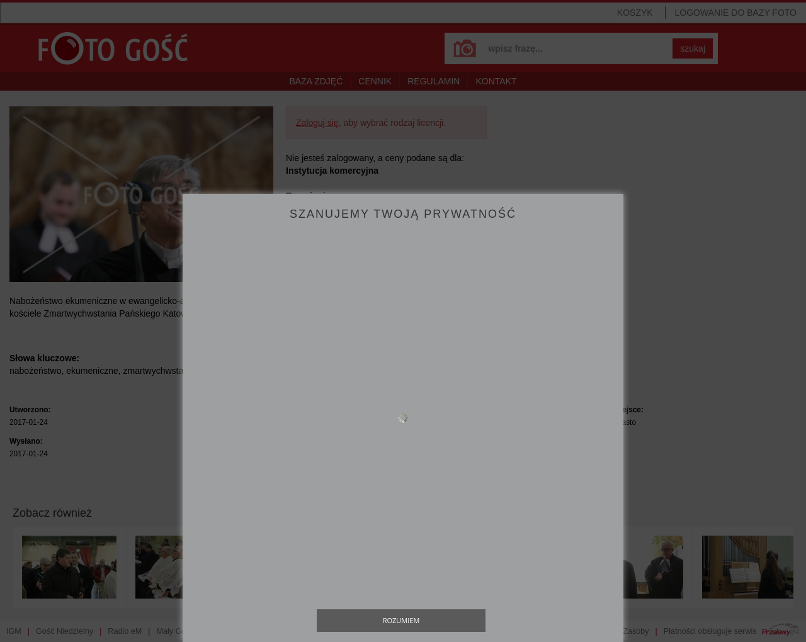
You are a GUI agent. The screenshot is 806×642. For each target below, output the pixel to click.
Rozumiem (401, 620)
